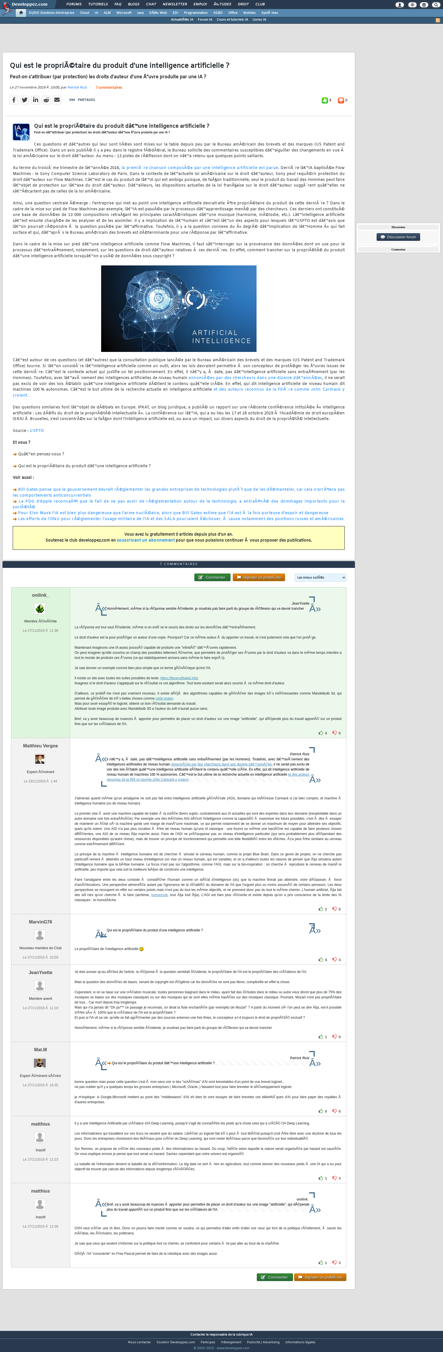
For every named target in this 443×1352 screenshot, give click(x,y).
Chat (151, 4)
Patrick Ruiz (77, 91)
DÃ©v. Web (158, 13)
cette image (164, 709)
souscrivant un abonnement (146, 544)
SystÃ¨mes (269, 13)
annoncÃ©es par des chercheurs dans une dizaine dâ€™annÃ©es (255, 381)
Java (140, 13)
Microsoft (123, 13)
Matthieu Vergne (40, 756)
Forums (74, 4)
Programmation (196, 13)
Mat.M (40, 1060)
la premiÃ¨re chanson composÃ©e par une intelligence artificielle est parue (199, 171)
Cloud (84, 13)
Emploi (200, 4)
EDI (175, 13)
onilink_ (40, 605)
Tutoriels (98, 4)
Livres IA (259, 20)
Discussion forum (398, 237)
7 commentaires (108, 91)
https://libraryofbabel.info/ (179, 689)
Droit (243, 4)
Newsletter (174, 4)
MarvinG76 (40, 932)
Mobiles (249, 13)
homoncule (159, 905)
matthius (40, 1134)
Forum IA (205, 20)
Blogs (133, 4)
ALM (107, 13)
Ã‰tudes (222, 4)
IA (96, 13)
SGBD (218, 13)
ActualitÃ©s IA (182, 20)
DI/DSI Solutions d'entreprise (51, 13)
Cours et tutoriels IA (232, 20)
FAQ (118, 4)
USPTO (37, 434)
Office (233, 13)
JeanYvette (41, 983)
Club (260, 4)
